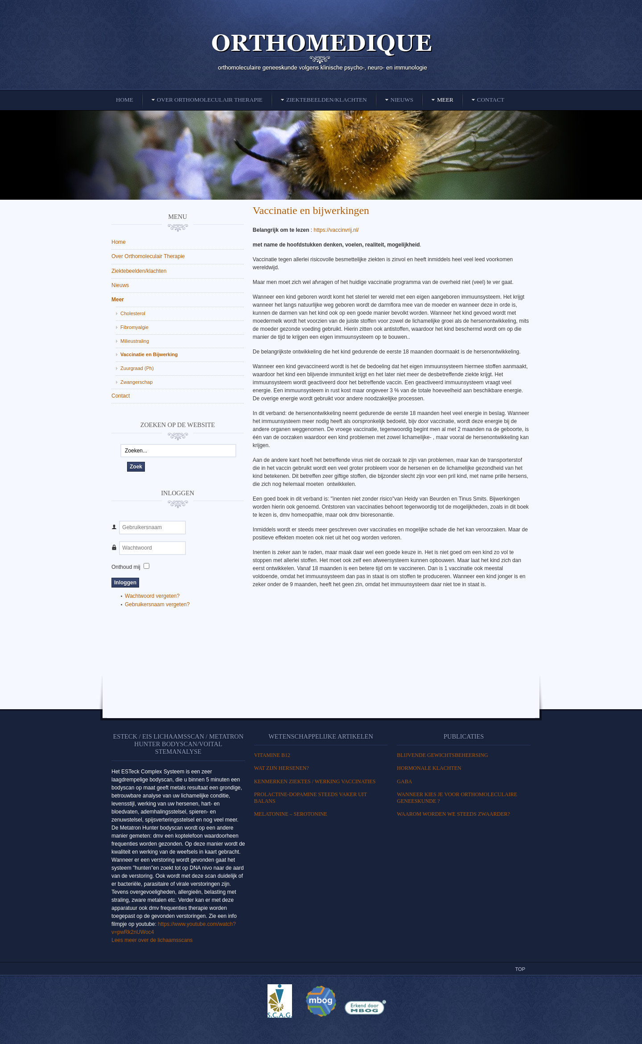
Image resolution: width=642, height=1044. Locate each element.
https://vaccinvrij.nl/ (337, 230)
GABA (404, 781)
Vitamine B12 (272, 755)
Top (520, 969)
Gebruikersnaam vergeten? (157, 604)
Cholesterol (132, 313)
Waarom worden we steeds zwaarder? (453, 814)
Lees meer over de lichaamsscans (152, 940)
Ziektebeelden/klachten (138, 271)
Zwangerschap (136, 382)
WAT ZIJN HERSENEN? (281, 768)
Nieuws (120, 285)
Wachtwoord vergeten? (152, 596)
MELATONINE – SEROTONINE (290, 814)
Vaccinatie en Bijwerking (149, 354)
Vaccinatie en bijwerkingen (311, 210)
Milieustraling (134, 341)
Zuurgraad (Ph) (137, 368)
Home (118, 242)
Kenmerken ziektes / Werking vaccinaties (315, 781)
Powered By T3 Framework (321, 1027)
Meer (117, 299)
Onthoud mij (125, 567)
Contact (120, 396)
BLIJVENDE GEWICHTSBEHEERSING (442, 755)
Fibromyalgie (134, 327)
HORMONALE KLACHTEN (429, 768)
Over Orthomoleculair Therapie (148, 256)
